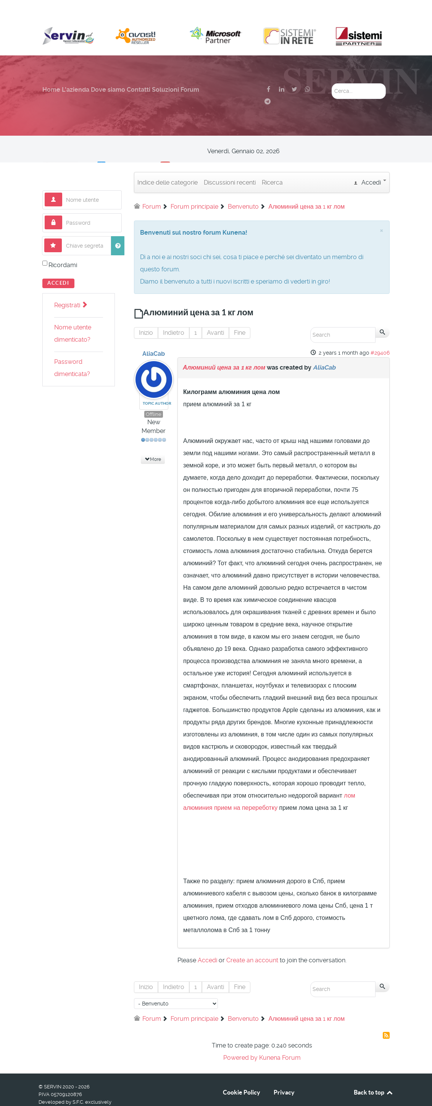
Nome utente (62, 175)
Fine (239, 315)
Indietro (173, 315)
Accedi (58, 266)
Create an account (252, 943)
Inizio (146, 315)
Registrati (70, 288)
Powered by (240, 1040)
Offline (153, 397)
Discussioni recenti (230, 165)
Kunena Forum (280, 1040)
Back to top (373, 1075)
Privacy (284, 1075)
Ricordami (62, 247)
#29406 (380, 335)
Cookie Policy (241, 1075)
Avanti (215, 315)
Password (62, 198)
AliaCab (153, 336)
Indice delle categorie (167, 165)
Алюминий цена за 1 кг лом (224, 350)
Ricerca (272, 165)
